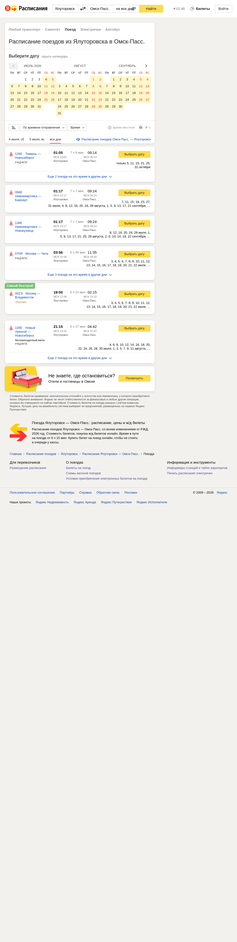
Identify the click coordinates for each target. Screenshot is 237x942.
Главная (16, 454)
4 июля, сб (16, 139)
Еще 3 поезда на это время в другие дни (80, 274)
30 (32, 106)
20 (12, 99)
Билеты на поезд (78, 468)
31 (39, 106)
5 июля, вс (36, 139)
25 (46, 99)
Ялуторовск (60, 160)
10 (39, 86)
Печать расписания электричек (189, 473)
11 (46, 86)
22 (25, 99)
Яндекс (222, 492)
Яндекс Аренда (85, 502)
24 (39, 99)
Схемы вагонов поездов (83, 473)
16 (32, 93)
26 (52, 99)
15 (25, 93)
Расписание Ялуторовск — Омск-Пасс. (110, 454)
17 (39, 93)
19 (52, 93)
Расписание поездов (41, 454)
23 (32, 99)
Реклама (131, 492)
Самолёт (52, 29)
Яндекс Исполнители (152, 502)
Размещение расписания (28, 468)
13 (12, 93)
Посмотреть (134, 378)
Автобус (112, 29)
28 (19, 106)
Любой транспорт (25, 29)
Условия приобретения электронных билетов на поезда (106, 478)
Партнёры (67, 492)
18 (46, 93)
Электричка (90, 29)
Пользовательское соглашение (32, 492)
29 (25, 106)
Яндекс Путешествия (116, 502)
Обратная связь (108, 492)
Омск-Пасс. (89, 160)
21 (19, 99)
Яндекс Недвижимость (52, 502)
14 (19, 93)
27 (12, 106)
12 (52, 86)
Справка (85, 492)
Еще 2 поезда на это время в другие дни (80, 176)
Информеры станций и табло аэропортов (197, 468)
